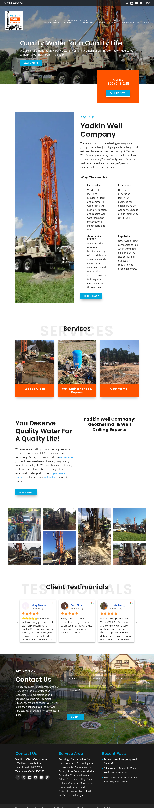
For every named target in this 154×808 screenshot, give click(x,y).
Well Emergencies (88, 22)
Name (73, 678)
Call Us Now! (118, 93)
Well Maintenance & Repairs (71, 22)
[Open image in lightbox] (24, 524)
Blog (147, 3)
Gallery (125, 23)
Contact (145, 23)
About (46, 23)
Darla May (77, 605)
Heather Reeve (40, 605)
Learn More (31, 62)
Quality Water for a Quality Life (71, 43)
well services (66, 457)
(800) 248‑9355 (118, 84)
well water (49, 477)
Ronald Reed (117, 605)
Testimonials (135, 23)
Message (74, 690)
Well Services (56, 22)
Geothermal (103, 23)
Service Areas (115, 22)
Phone (120, 678)
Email (96, 678)
